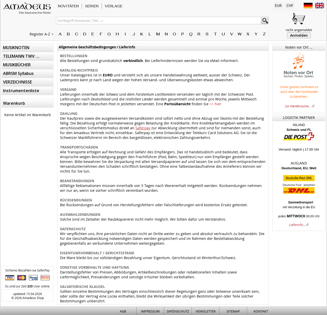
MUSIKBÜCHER (17, 65)
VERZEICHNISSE (17, 82)
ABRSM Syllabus (18, 73)
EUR (278, 5)
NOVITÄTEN (68, 6)
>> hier (215, 103)
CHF (289, 5)
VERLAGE (113, 6)
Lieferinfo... (297, 224)
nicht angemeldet (299, 30)
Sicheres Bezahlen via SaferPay (27, 270)
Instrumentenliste (21, 90)
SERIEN (91, 6)
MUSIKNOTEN (16, 47)
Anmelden (299, 35)
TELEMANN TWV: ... (21, 56)
